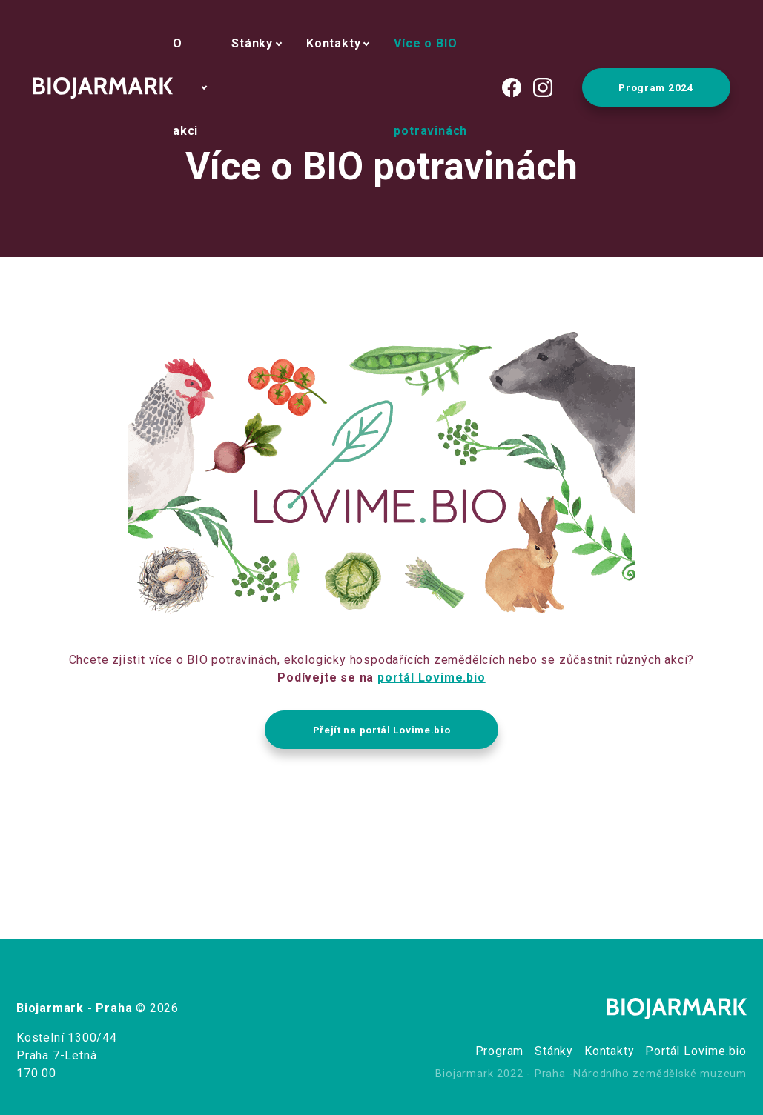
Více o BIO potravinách (430, 87)
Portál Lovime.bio (696, 1051)
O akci (185, 87)
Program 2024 (655, 87)
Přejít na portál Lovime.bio (382, 730)
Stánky (252, 43)
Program (499, 1051)
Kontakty (333, 43)
